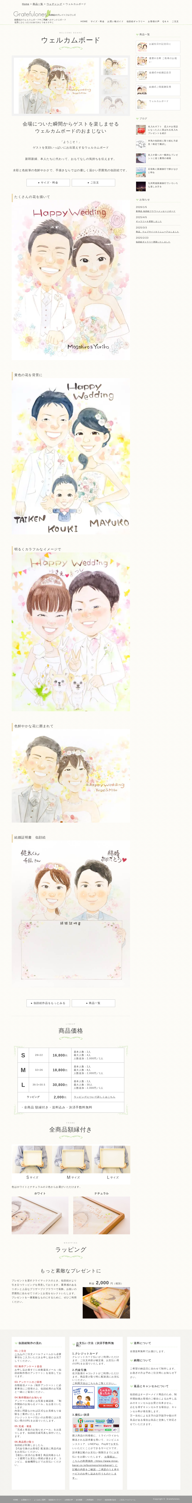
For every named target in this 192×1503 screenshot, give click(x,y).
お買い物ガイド (115, 21)
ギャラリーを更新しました (149, 221)
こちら (18, 1354)
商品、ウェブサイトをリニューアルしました (157, 232)
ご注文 (175, 21)
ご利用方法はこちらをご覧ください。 (94, 1383)
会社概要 (79, 1500)
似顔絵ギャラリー (136, 21)
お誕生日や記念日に (160, 44)
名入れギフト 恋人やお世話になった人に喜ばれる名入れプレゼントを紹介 (163, 129)
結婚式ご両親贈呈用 (160, 87)
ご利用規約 (89, 1500)
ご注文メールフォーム (127, 1500)
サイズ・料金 (98, 21)
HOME (84, 21)
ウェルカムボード (159, 101)
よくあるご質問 (39, 1500)
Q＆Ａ (165, 21)
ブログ (99, 1500)
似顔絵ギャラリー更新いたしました (153, 242)
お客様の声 (153, 21)
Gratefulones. (173, 1499)
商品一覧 (94, 1003)
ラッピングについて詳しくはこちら (95, 1097)
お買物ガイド (26, 1500)
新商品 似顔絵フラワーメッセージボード (156, 211)
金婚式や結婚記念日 (160, 72)
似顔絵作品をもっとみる (50, 1003)
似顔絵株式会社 (110, 1500)
